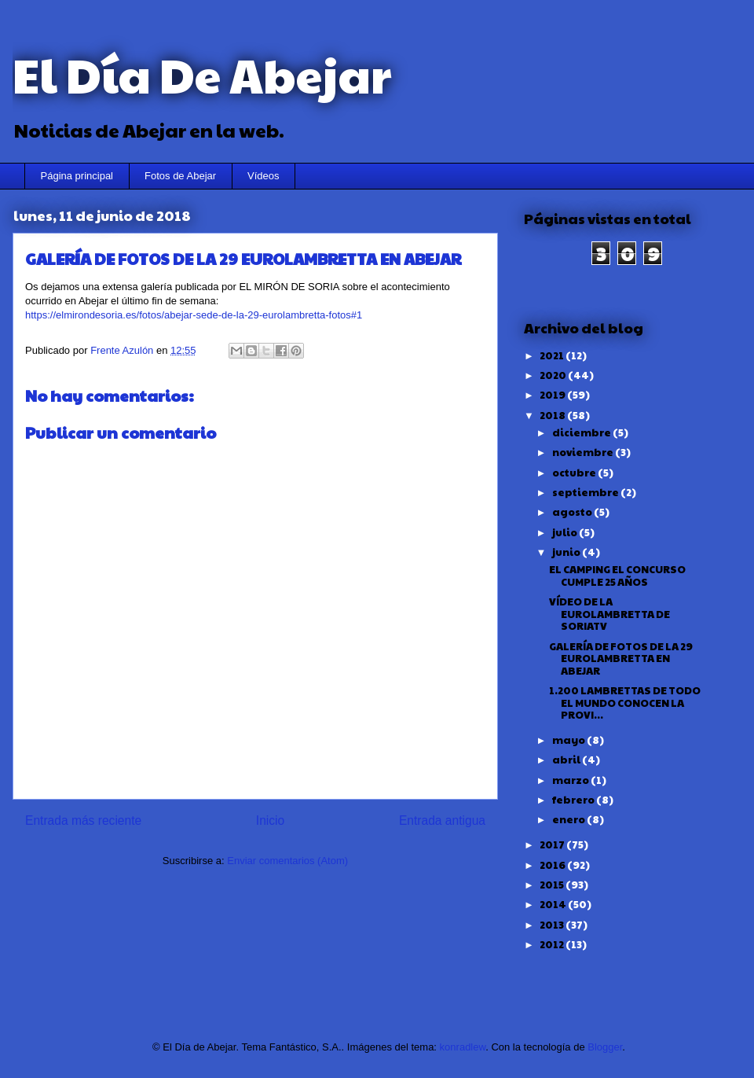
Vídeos (263, 176)
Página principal (77, 176)
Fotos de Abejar (180, 176)
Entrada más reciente (83, 820)
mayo (569, 740)
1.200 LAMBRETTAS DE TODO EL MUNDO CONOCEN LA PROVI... (625, 702)
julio (565, 532)
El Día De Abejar (202, 74)
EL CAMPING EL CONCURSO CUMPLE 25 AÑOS (617, 575)
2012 (553, 944)
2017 (553, 844)
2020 (554, 375)
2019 (553, 395)
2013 (553, 925)
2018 (553, 415)
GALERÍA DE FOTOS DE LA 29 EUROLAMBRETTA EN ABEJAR (621, 658)
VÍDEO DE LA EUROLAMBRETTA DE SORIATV (609, 613)
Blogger (604, 1047)
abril (567, 759)
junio (567, 552)
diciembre (582, 432)
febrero (574, 800)
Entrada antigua (442, 820)
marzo (571, 780)
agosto (573, 512)
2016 (553, 865)
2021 (553, 355)
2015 (553, 884)
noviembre (583, 452)
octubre (575, 472)
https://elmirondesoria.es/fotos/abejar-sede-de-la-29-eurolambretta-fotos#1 (193, 315)
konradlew (463, 1047)
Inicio (270, 820)
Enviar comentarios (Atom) (287, 860)
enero (569, 819)
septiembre (586, 492)
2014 (554, 904)
